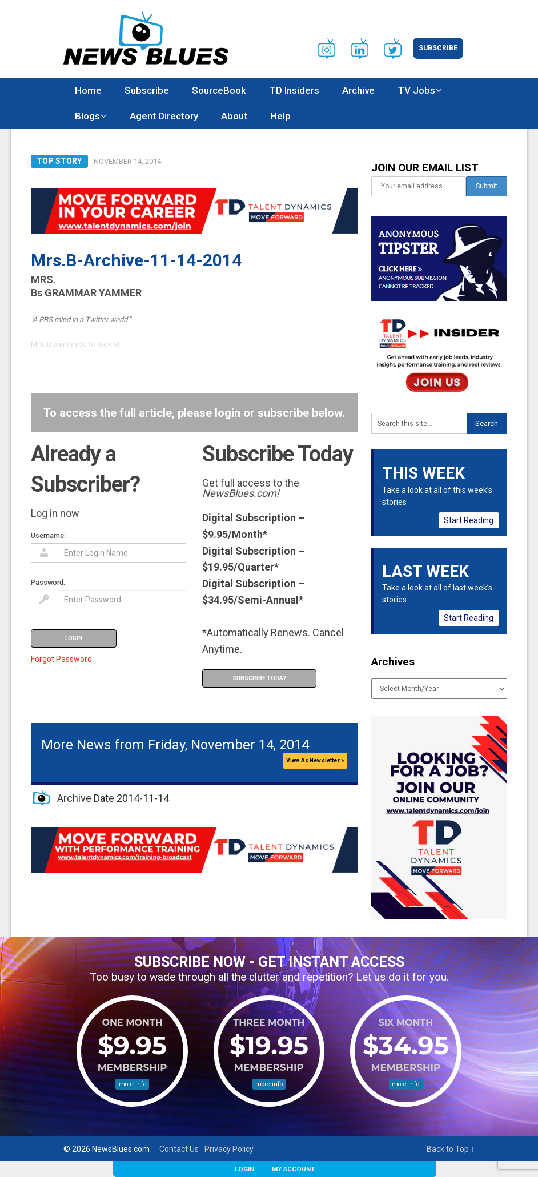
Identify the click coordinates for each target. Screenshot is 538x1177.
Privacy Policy (229, 1149)
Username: (48, 535)
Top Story (59, 161)
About (234, 116)
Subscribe (438, 48)
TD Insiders (294, 90)
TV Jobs (416, 90)
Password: (48, 582)
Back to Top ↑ (451, 1149)
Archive (358, 90)
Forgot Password (61, 659)
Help (280, 116)
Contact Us (179, 1149)
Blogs (87, 116)
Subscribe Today (259, 678)
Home (88, 90)
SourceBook (219, 90)
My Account (293, 1169)
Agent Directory (164, 116)
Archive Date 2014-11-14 (113, 798)
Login (244, 1169)
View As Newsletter (315, 760)
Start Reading (468, 520)
